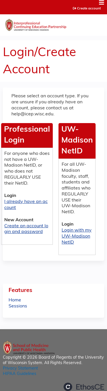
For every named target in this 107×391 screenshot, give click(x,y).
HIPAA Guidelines (19, 374)
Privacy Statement (20, 368)
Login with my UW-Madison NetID (77, 236)
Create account (89, 8)
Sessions (18, 306)
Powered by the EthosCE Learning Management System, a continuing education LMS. (84, 387)
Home (15, 300)
